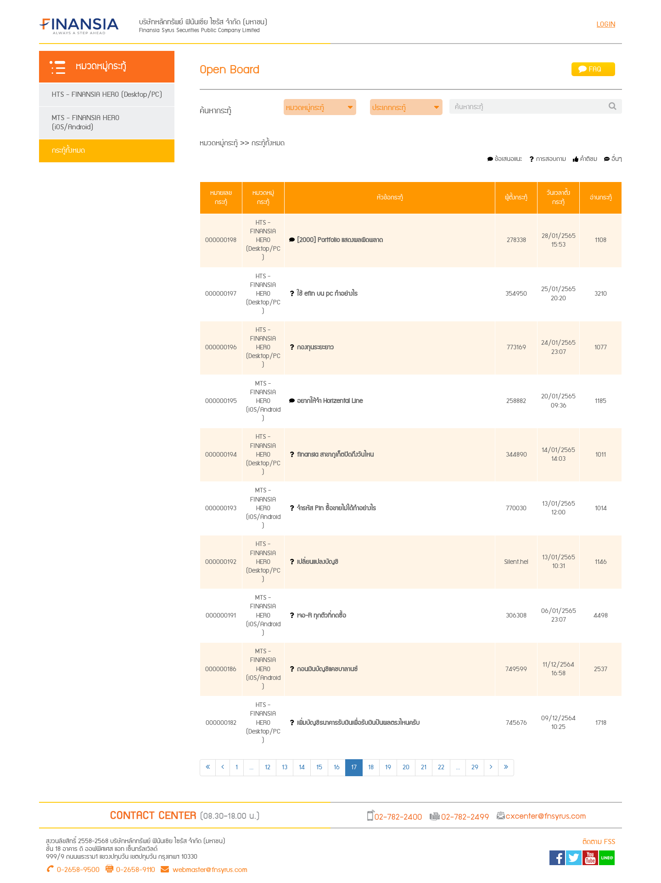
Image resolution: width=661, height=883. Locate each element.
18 (371, 767)
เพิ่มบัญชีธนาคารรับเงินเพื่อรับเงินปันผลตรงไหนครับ (358, 722)
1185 (600, 401)
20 (406, 767)
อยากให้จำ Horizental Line (330, 401)
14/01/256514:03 (558, 454)
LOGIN (606, 24)
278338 (516, 240)
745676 (516, 722)
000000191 (221, 615)
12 (267, 767)
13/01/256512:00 (558, 508)
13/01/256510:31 (558, 562)
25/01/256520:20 (558, 294)
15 (319, 767)
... (251, 767)
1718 (600, 722)
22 (441, 767)
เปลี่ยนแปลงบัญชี (317, 562)
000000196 (221, 347)
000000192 (220, 562)
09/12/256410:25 (558, 723)
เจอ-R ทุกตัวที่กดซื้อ (321, 615)
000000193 (220, 508)
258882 (516, 401)
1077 (600, 347)
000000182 (221, 722)
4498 (601, 615)
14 (302, 767)
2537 (600, 669)
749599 (516, 669)
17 (354, 767)
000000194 (221, 454)
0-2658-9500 (78, 869)
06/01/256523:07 (558, 615)
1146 (601, 562)
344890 (516, 454)
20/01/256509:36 (558, 401)
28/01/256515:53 (559, 240)
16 (337, 767)
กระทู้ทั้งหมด (68, 150)
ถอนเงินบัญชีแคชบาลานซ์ (327, 669)
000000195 (221, 401)
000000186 (220, 669)
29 (474, 767)
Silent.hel (516, 562)
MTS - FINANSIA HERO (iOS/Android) (85, 122)
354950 (516, 293)
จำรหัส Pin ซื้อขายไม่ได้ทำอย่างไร (336, 508)
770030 (516, 508)
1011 (600, 454)
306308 (516, 615)
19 (388, 767)
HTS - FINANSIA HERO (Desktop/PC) (107, 94)
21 (423, 767)
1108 (600, 240)
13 (284, 767)
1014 (601, 508)
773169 (516, 347)
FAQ (589, 69)
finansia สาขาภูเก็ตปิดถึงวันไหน (335, 454)
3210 (600, 293)
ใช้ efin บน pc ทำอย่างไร (327, 293)
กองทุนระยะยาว (315, 347)
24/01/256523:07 (558, 347)
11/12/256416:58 (558, 669)
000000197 (220, 293)
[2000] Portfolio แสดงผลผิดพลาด (340, 240)
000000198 (220, 240)
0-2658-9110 (135, 869)
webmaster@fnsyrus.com (204, 869)
